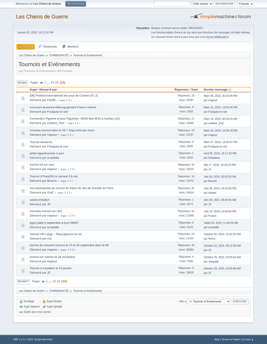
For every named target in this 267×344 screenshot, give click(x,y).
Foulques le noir (57, 111)
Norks (211, 238)
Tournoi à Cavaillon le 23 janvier (51, 268)
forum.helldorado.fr (218, 37)
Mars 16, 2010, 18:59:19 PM (220, 130)
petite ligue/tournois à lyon (47, 153)
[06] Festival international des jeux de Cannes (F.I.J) (64, 95)
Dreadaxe (214, 157)
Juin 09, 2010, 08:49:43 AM (220, 199)
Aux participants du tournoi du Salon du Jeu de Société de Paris (71, 188)
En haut (23, 281)
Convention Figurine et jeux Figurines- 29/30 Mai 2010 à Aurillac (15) (75, 118)
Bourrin (52, 180)
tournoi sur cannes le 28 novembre (52, 257)
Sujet (33, 89)
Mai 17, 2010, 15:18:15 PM (220, 164)
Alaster (212, 192)
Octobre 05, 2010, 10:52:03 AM (222, 234)
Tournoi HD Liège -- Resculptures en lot (55, 234)
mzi (49, 238)
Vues (194, 89)
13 (52, 82)
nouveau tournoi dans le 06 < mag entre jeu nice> (62, 130)
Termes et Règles (231, 339)
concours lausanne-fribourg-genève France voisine (63, 107)
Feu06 (51, 100)
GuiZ (50, 192)
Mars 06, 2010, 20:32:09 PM (220, 95)
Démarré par (48, 89)
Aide (217, 339)
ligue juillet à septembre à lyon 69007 (54, 222)
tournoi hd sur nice (42, 164)
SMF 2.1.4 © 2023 (23, 339)
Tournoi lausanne (41, 142)
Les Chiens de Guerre (42, 16)
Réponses (181, 89)
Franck (212, 215)
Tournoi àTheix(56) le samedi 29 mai (54, 176)
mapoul (212, 100)
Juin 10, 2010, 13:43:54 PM (220, 211)
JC (210, 169)
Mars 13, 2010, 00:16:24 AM (220, 118)
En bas (22, 82)
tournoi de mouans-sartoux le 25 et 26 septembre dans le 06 (69, 245)
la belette (53, 157)
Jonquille (213, 261)
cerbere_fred (55, 123)
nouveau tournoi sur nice (46, 211)
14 (56, 82)
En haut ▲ (248, 339)
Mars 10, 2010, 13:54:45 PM (220, 107)
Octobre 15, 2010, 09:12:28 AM (222, 245)
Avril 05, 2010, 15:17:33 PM (220, 153)
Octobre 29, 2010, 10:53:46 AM (222, 268)
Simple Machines (43, 339)
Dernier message (217, 89)
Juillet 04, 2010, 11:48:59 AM (221, 222)
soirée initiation (39, 199)
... (48, 82)
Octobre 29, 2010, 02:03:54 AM (222, 257)
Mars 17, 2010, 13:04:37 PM (220, 142)
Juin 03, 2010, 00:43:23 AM (220, 176)
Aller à (182, 301)
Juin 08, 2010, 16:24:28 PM (220, 188)
